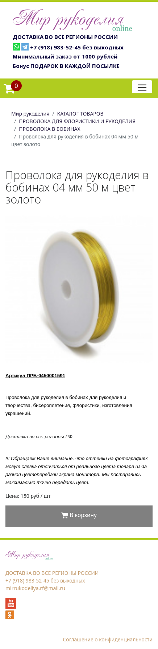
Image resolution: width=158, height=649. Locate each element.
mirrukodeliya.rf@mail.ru (35, 588)
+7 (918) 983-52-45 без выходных (77, 47)
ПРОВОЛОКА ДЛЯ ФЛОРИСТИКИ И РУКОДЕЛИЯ (77, 121)
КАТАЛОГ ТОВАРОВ (80, 113)
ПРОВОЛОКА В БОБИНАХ (49, 128)
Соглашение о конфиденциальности (108, 639)
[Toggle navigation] (142, 86)
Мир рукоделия (30, 113)
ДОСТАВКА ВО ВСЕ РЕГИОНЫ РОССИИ (65, 36)
